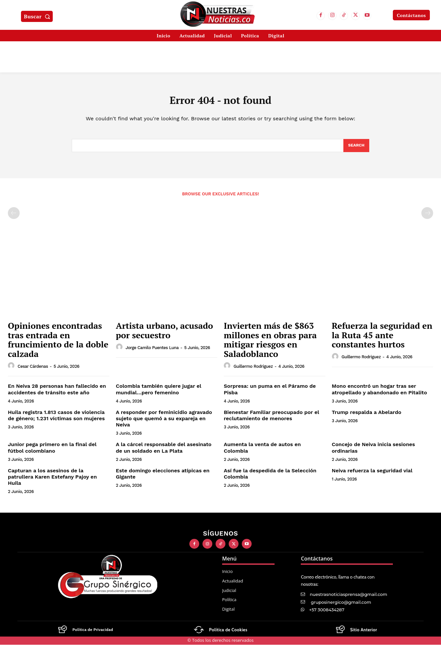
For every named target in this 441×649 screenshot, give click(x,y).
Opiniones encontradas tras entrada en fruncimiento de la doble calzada (58, 344)
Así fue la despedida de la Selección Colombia (270, 478)
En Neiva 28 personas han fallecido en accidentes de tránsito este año (57, 393)
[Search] (356, 149)
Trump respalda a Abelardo (366, 417)
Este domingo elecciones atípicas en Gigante (163, 478)
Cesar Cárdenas (33, 370)
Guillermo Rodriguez (253, 370)
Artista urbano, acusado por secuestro (164, 334)
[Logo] (85, 634)
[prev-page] (14, 218)
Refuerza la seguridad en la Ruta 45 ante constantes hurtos (382, 339)
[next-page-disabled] (427, 218)
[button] (38, 16)
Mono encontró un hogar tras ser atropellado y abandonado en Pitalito (379, 393)
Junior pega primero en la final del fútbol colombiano (52, 452)
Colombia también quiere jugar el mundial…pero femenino (158, 393)
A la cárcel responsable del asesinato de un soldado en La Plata (164, 452)
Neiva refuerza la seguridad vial (372, 475)
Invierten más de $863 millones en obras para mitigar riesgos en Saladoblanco (270, 344)
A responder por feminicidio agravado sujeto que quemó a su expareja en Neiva (164, 423)
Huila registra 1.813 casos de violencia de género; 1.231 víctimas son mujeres (56, 420)
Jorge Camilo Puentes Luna (152, 351)
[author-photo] (12, 370)
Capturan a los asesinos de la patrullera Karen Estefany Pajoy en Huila (52, 481)
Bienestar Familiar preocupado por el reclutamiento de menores (271, 420)
